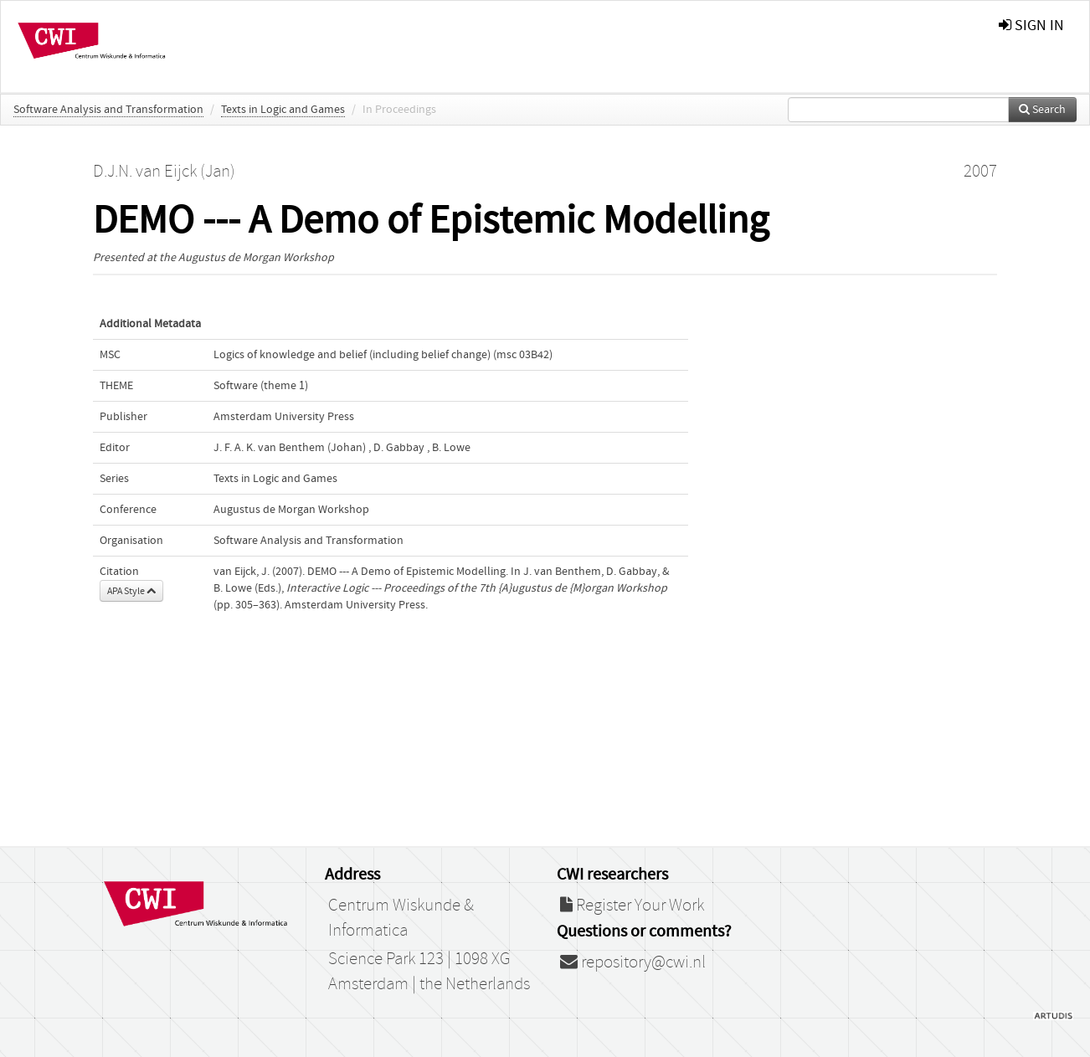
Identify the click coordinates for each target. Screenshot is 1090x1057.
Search (1042, 109)
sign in (1031, 25)
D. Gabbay (398, 447)
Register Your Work (632, 905)
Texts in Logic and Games (283, 109)
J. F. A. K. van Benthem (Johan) (289, 447)
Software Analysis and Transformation (108, 109)
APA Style (131, 591)
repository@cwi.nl (633, 962)
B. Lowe (451, 447)
